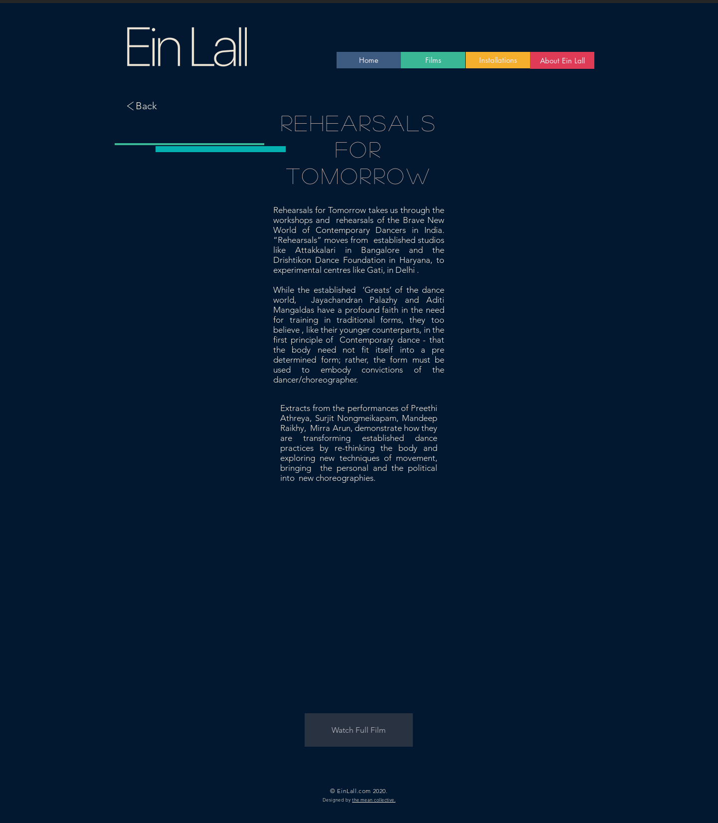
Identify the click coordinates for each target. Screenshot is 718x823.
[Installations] (498, 60)
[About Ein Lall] (562, 60)
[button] (359, 730)
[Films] (433, 60)
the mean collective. (373, 800)
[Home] (369, 60)
